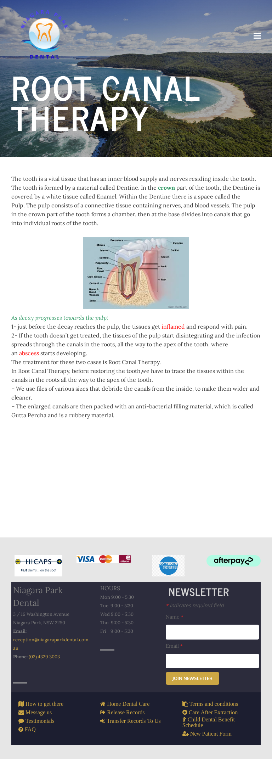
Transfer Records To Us (133, 721)
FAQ (29, 729)
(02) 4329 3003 (44, 657)
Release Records (125, 712)
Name (174, 617)
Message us (38, 712)
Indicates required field (195, 605)
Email (174, 646)
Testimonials (39, 721)
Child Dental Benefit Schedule (208, 722)
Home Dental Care (127, 704)
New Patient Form (210, 733)
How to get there (43, 704)
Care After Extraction (212, 712)
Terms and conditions (213, 704)
